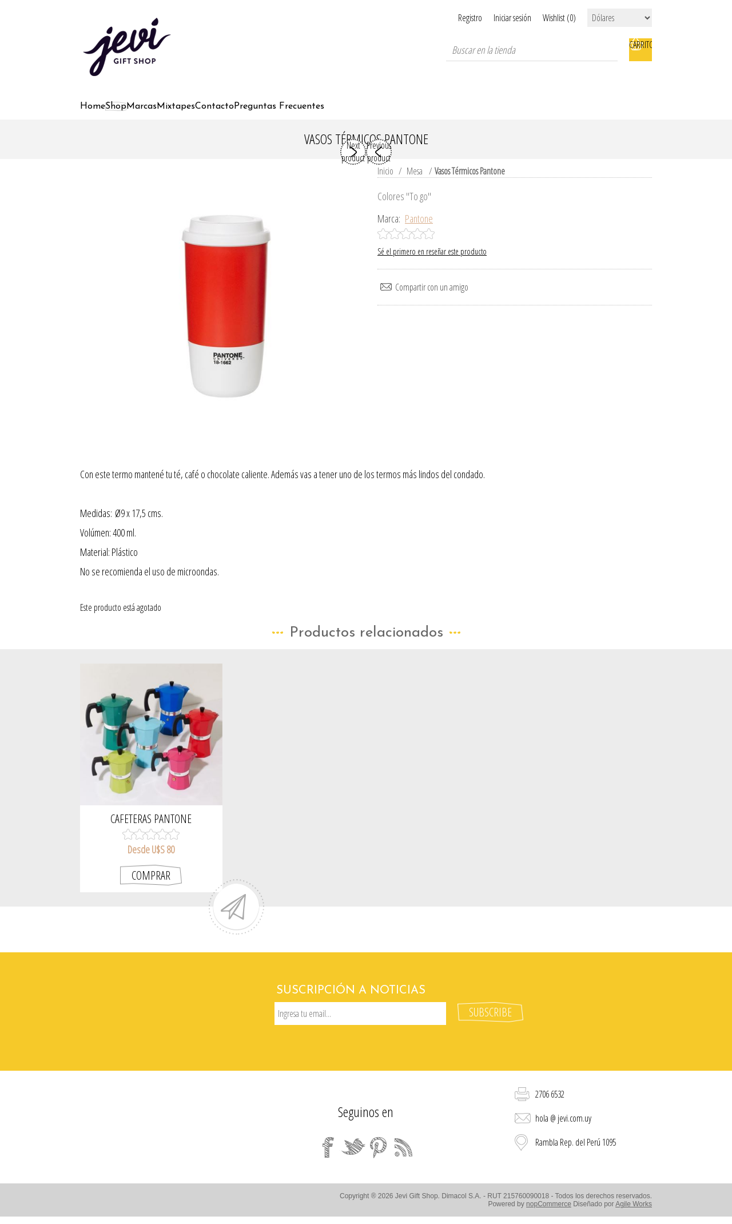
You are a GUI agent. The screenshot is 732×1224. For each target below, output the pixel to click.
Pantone (419, 232)
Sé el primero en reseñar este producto (432, 264)
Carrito (640, 49)
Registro (441, 17)
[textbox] (532, 49)
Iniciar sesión (498, 17)
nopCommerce (548, 1206)
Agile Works (633, 1206)
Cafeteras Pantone (151, 832)
